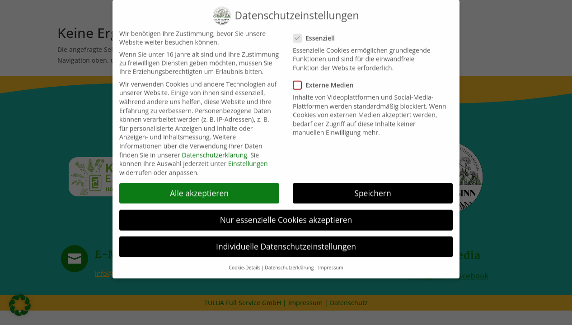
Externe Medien (327, 81)
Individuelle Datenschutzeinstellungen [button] (286, 242)
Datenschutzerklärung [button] (289, 264)
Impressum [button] (330, 264)
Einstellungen (248, 160)
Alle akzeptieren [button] (199, 189)
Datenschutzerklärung (214, 151)
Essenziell (317, 34)
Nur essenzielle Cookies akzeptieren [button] (286, 216)
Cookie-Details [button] (244, 264)
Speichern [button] (372, 189)
